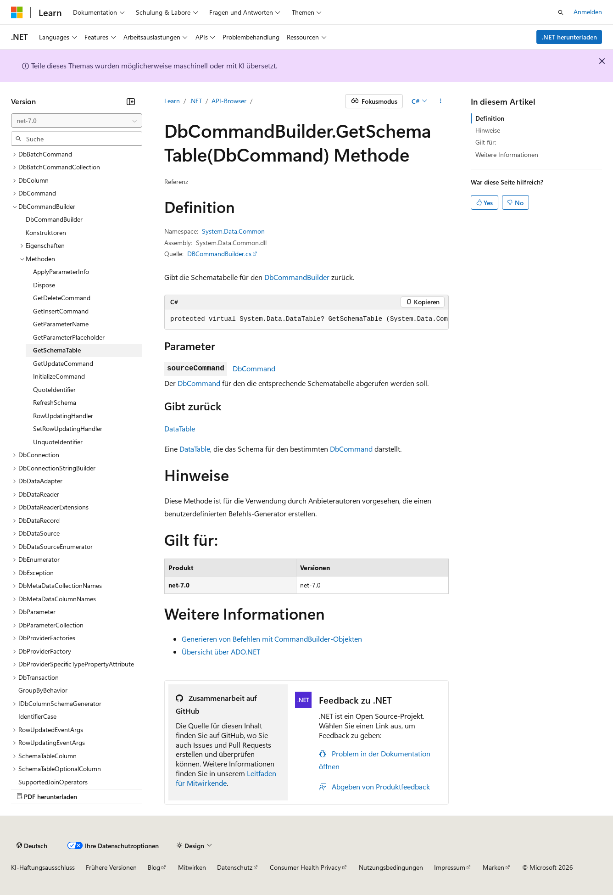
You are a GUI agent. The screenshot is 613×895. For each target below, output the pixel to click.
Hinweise (487, 130)
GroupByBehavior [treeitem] (42, 690)
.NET (195, 100)
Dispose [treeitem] (44, 284)
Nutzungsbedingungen (391, 867)
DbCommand (254, 368)
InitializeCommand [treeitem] (59, 376)
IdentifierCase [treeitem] (37, 716)
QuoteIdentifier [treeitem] (54, 389)
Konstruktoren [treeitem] (46, 232)
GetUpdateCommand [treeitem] (63, 363)
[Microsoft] (17, 12)
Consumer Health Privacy (305, 867)
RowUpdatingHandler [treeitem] (63, 415)
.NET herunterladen (569, 37)
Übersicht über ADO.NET (221, 651)
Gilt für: (485, 142)
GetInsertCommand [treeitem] (61, 311)
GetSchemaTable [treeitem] (57, 350)
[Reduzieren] (130, 101)
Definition (489, 118)
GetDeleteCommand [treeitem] (61, 297)
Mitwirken (192, 867)
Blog (154, 867)
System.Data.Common (233, 231)
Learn (172, 100)
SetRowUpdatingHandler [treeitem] (67, 428)
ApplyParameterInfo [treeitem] (61, 271)
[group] (306, 319)
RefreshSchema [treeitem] (54, 402)
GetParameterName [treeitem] (61, 323)
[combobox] (76, 120)
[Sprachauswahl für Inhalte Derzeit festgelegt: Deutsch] (32, 845)
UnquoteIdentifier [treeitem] (58, 441)
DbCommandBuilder (296, 277)
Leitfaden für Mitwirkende (226, 778)
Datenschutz (234, 867)
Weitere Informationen (506, 154)
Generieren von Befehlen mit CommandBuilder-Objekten (272, 638)
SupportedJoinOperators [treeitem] (53, 782)
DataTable (179, 428)
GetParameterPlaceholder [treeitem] (69, 337)
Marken (493, 867)
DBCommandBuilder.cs (219, 253)
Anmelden (588, 11)
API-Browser (229, 100)
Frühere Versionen (111, 867)
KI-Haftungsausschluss (43, 867)
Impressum (449, 867)
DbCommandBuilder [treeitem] (54, 219)
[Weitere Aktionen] (441, 101)
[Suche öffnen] (561, 12)
